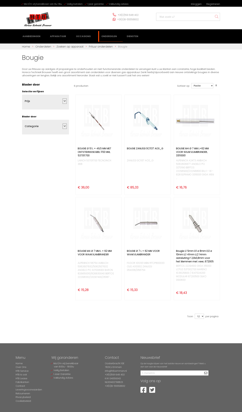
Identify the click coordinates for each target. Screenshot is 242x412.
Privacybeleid (23, 397)
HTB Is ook (21, 374)
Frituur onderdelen (101, 45)
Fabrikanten (22, 382)
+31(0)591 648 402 (128, 15)
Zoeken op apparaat (70, 45)
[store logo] (38, 18)
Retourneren (23, 393)
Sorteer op (183, 84)
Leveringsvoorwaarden (29, 389)
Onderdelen (43, 45)
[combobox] (188, 17)
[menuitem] (31, 35)
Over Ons (21, 367)
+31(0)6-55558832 (128, 19)
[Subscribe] (205, 373)
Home (26, 45)
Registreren (213, 4)
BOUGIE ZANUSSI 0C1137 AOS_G (145, 146)
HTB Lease (21, 378)
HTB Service (22, 371)
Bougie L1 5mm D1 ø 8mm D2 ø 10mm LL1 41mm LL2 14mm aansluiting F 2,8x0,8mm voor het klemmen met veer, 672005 (195, 254)
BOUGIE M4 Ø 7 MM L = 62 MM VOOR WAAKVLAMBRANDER (95, 250)
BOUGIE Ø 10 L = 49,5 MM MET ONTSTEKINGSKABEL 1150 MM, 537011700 (94, 150)
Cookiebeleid (23, 401)
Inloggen (196, 4)
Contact (20, 386)
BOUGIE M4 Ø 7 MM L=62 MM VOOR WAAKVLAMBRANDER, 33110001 (192, 150)
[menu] (74, 35)
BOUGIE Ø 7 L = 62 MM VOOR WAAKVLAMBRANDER (143, 250)
